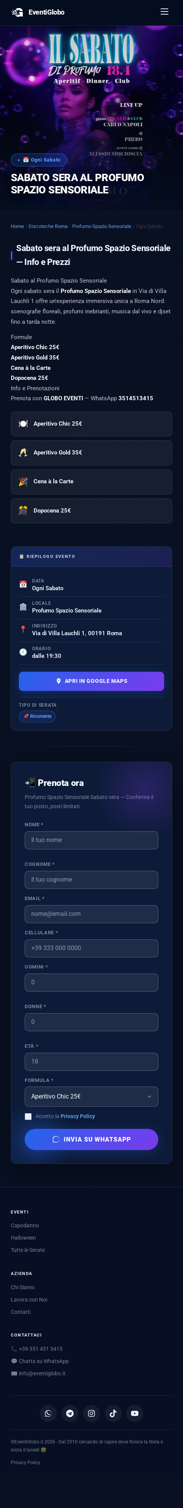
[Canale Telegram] (69, 1413)
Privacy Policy (78, 1116)
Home (17, 226)
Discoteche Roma (48, 226)
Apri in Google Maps (92, 681)
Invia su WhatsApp (91, 1139)
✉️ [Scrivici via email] (38, 1373)
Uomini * (36, 967)
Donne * (35, 1006)
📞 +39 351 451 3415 (37, 1349)
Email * (34, 898)
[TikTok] (113, 1413)
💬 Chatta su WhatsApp (40, 1361)
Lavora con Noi (29, 1300)
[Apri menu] (165, 12)
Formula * (39, 1080)
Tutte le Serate (28, 1250)
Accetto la (65, 1116)
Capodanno (25, 1225)
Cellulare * (41, 932)
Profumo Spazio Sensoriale (101, 226)
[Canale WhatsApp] (48, 1413)
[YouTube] (134, 1413)
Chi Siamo (23, 1287)
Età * (31, 1046)
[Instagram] (91, 1413)
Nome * (34, 824)
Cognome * (40, 864)
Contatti (20, 1312)
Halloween (23, 1238)
